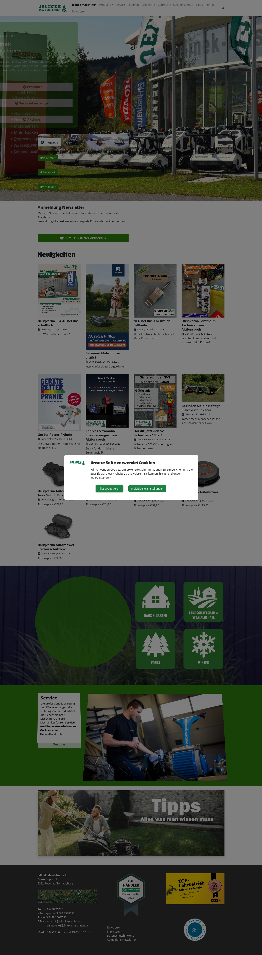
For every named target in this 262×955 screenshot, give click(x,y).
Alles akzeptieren (109, 488)
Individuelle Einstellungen (147, 488)
